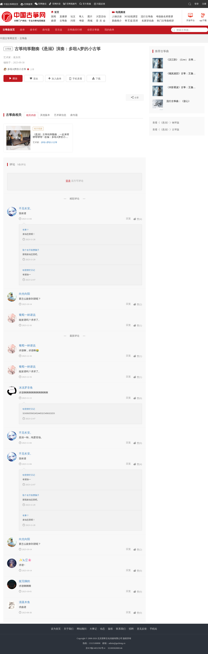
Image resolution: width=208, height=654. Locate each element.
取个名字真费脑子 (31, 250)
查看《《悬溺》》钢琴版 (166, 122)
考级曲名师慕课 (164, 16)
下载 (96, 78)
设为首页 (56, 629)
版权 (110, 629)
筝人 (81, 16)
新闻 (53, 16)
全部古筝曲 (93, 29)
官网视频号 (71, 4)
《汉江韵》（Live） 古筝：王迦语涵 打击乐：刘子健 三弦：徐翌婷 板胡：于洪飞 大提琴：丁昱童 (182, 59)
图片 (90, 16)
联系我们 (121, 629)
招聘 (131, 629)
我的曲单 (109, 29)
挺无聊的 (24, 581)
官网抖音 (56, 4)
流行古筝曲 (147, 16)
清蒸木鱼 (24, 602)
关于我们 (68, 629)
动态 (102, 629)
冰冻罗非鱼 (26, 387)
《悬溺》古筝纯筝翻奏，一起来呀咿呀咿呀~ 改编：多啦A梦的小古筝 (51, 137)
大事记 (93, 629)
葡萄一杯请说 (27, 314)
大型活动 (101, 16)
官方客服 (87, 4)
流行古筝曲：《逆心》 (178, 101)
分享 (135, 97)
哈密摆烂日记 (29, 270)
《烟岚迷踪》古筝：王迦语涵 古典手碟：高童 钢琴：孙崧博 (182, 73)
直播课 (63, 16)
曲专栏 (33, 29)
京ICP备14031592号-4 (95, 648)
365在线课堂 (131, 16)
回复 (128, 218)
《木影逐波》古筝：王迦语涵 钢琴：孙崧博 (182, 87)
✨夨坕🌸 (25, 560)
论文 (73, 16)
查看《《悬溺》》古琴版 (166, 129)
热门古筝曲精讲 (165, 20)
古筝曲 (63, 20)
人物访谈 (117, 16)
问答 (73, 20)
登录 (196, 4)
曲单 (22, 29)
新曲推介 (117, 20)
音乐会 (101, 20)
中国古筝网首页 (9, 3)
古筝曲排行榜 (74, 29)
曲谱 (53, 20)
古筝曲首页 (9, 29)
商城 (90, 20)
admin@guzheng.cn (117, 643)
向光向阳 (24, 293)
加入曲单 (54, 78)
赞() (137, 218)
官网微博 (28, 4)
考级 (81, 20)
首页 (55, 12)
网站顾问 (81, 629)
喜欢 (34, 78)
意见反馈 (142, 629)
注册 (204, 4)
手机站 (153, 629)
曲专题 (46, 29)
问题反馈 (101, 4)
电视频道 (118, 12)
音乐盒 (58, 29)
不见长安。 (26, 208)
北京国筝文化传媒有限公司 (109, 638)
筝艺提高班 (131, 20)
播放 (13, 78)
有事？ (26, 230)
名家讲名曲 (148, 20)
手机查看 (75, 78)
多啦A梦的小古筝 (49, 142)
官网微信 (42, 4)
